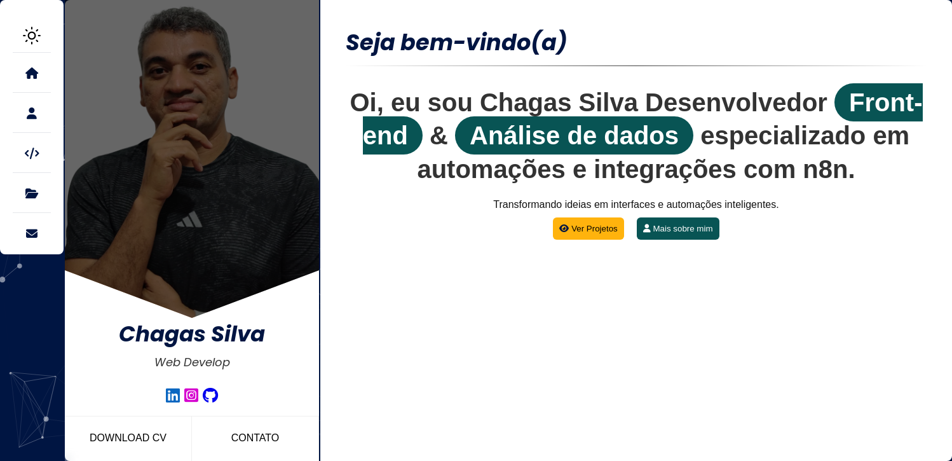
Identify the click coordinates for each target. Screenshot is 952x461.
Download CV (128, 437)
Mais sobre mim (678, 225)
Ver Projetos (588, 225)
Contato (255, 437)
